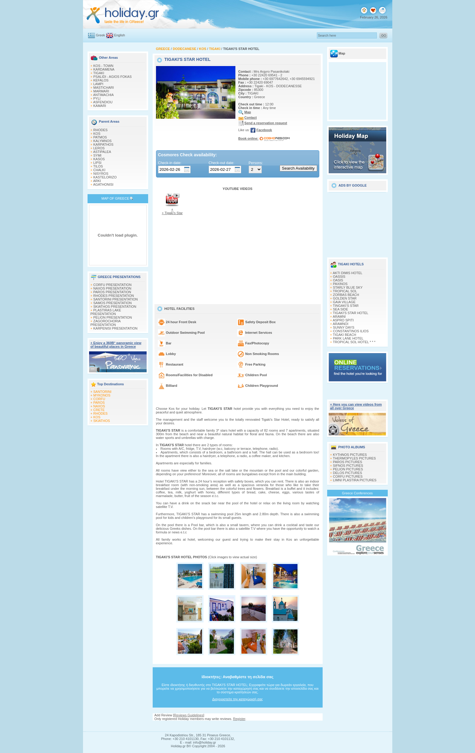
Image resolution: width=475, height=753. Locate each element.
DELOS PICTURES (347, 473)
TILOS (98, 166)
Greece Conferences (357, 493)
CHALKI (99, 170)
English (119, 35)
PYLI (97, 98)
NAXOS (99, 406)
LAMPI (98, 84)
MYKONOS (101, 395)
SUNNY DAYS (343, 327)
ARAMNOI (340, 324)
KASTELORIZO (105, 177)
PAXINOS (340, 284)
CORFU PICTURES (348, 476)
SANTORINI (102, 391)
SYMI (97, 155)
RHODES (100, 130)
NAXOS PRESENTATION (112, 288)
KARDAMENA (104, 69)
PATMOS (100, 137)
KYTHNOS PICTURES (350, 454)
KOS (96, 133)
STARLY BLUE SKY (348, 287)
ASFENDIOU (102, 102)
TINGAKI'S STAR (346, 305)
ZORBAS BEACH (346, 295)
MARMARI (101, 91)
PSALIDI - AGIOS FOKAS (112, 76)
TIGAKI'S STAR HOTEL (350, 313)
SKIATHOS (101, 421)
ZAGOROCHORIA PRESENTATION (106, 323)
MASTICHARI (103, 87)
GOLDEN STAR (345, 298)
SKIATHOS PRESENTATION (114, 306)
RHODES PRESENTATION (113, 295)
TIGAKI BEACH (344, 335)
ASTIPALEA (102, 152)
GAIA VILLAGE (344, 302)
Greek (100, 35)
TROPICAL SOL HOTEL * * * (354, 342)
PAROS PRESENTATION (112, 292)
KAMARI (99, 106)
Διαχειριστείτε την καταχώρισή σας (237, 699)
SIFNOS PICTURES (348, 465)
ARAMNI (339, 316)
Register (239, 719)
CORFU (99, 399)
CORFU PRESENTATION (112, 285)
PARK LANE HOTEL (348, 338)
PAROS (99, 402)
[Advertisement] (357, 222)
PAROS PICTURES (347, 462)
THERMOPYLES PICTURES (354, 458)
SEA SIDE (340, 309)
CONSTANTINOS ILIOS (351, 331)
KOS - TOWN (103, 66)
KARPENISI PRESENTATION (115, 328)
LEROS (99, 148)
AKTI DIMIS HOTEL (347, 273)
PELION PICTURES (348, 469)
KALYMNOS (102, 141)
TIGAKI (98, 73)
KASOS (99, 159)
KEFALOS (100, 80)
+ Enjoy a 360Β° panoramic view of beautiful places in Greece (116, 344)
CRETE (99, 410)
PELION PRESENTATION (112, 317)
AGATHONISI (103, 184)
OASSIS (339, 276)
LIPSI (97, 162)
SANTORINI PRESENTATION (115, 299)
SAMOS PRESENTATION (112, 303)
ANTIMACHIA (103, 95)
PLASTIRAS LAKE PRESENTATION (106, 312)
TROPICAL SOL (345, 291)
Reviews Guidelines (188, 715)
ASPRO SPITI (343, 320)
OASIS (338, 280)
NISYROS (100, 173)
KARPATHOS (103, 144)
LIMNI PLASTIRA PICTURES (355, 480)
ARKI (97, 181)
